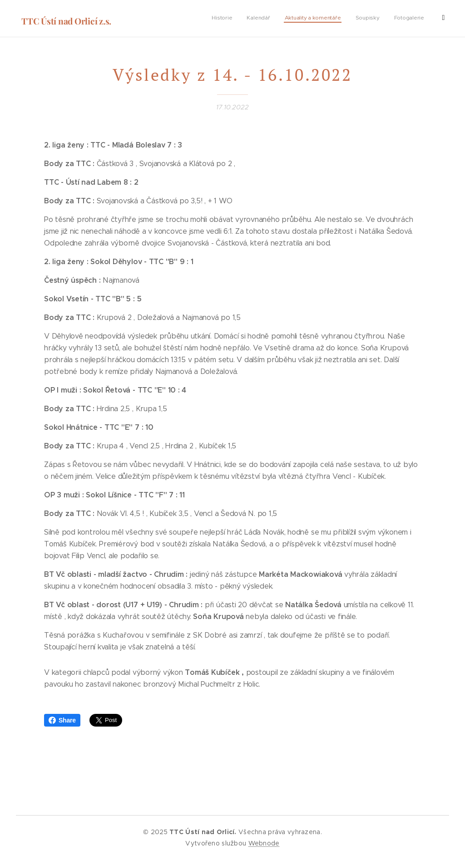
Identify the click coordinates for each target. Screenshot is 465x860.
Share (62, 720)
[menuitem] (364, 18)
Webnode (264, 843)
